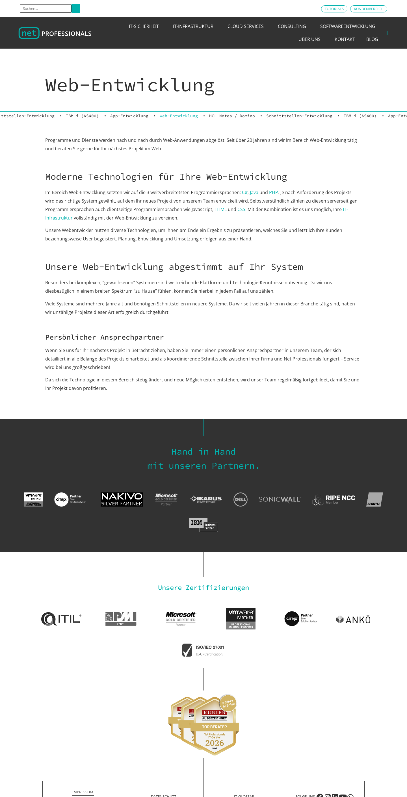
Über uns (310, 39)
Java (254, 192)
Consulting (293, 26)
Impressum (82, 791)
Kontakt (345, 39)
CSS (241, 209)
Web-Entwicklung (179, 115)
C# (245, 192)
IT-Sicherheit (145, 26)
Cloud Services (247, 26)
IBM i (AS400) (82, 115)
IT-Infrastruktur (194, 26)
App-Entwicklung (129, 115)
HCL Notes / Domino (232, 115)
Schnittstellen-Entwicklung (299, 115)
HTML (221, 209)
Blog (372, 39)
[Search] (76, 8)
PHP (273, 192)
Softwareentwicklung (349, 26)
